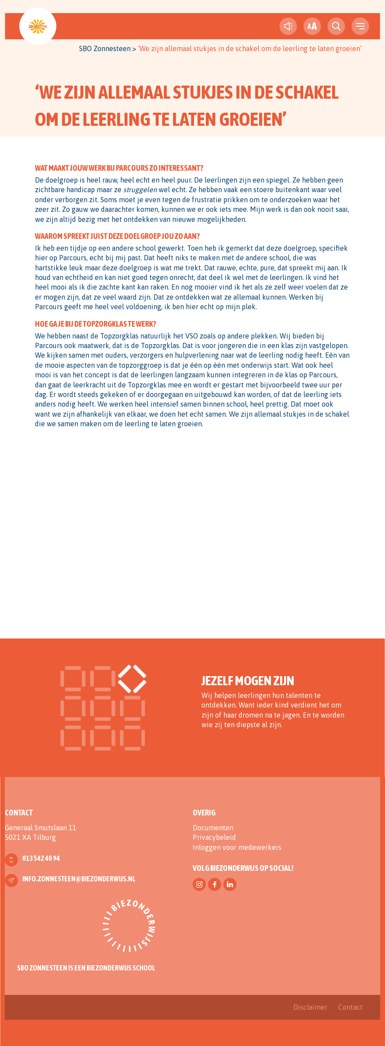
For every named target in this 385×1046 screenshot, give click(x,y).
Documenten (213, 828)
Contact (350, 1007)
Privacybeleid (214, 837)
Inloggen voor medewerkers (237, 847)
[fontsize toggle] (312, 26)
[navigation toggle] (360, 26)
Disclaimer (310, 1007)
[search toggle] (336, 26)
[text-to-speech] (288, 26)
